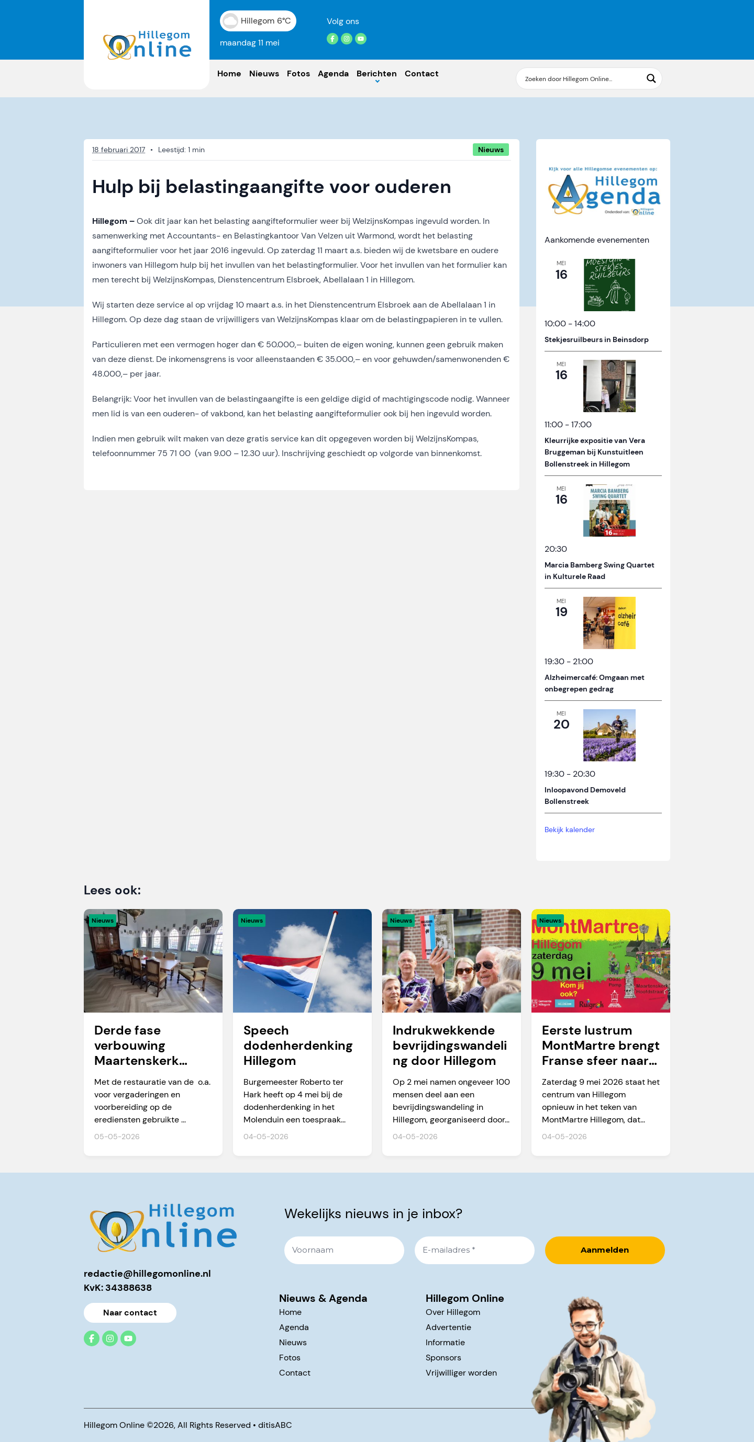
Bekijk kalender (570, 829)
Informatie (445, 1342)
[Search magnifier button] (651, 78)
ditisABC (275, 1425)
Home (229, 73)
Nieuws (264, 73)
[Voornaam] (344, 1250)
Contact (422, 73)
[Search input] (582, 78)
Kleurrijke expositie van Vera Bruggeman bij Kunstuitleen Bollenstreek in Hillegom (595, 452)
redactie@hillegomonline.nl (147, 1273)
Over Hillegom (453, 1312)
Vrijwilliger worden (461, 1372)
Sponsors (443, 1357)
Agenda (333, 73)
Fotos (298, 73)
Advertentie (448, 1327)
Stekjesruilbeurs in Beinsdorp (597, 339)
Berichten (377, 73)
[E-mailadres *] (475, 1250)
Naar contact (130, 1312)
